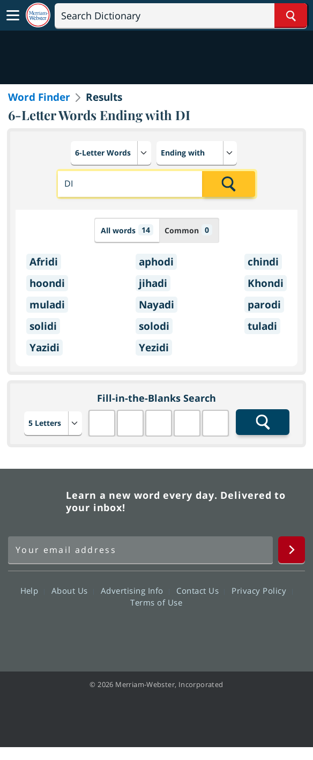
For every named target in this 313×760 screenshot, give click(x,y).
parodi (264, 305)
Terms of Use (156, 602)
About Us (72, 590)
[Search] (181, 15)
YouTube (175, 633)
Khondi (266, 283)
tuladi (262, 326)
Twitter (137, 633)
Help (32, 590)
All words (127, 229)
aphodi (156, 262)
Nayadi (156, 305)
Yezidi (154, 348)
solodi (154, 326)
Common (188, 229)
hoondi (47, 283)
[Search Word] (290, 15)
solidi (43, 326)
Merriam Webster (35, 501)
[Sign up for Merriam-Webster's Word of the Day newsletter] (140, 549)
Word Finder (39, 97)
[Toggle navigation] (13, 16)
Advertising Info (135, 590)
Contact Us (200, 590)
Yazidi (44, 348)
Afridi (43, 262)
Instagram (214, 633)
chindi (263, 262)
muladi (47, 305)
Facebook (98, 633)
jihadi (153, 283)
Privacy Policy (262, 590)
